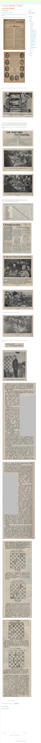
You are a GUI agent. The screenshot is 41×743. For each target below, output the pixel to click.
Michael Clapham (32, 12)
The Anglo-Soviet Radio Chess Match (33, 31)
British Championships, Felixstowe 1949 (33, 47)
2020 (30, 21)
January (31, 50)
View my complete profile (32, 13)
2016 (30, 55)
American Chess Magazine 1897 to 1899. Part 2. (33, 41)
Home (3, 8)
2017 (30, 54)
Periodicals (31, 48)
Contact (7, 8)
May (31, 26)
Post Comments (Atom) (16, 735)
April (31, 27)
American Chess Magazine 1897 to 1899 (33, 45)
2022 (30, 19)
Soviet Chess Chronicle (33, 29)
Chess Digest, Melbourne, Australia (33, 38)
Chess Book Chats (12, 5)
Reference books (12, 8)
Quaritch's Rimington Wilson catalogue (33, 36)
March (31, 28)
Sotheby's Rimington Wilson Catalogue (33, 34)
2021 (30, 20)
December (31, 22)
